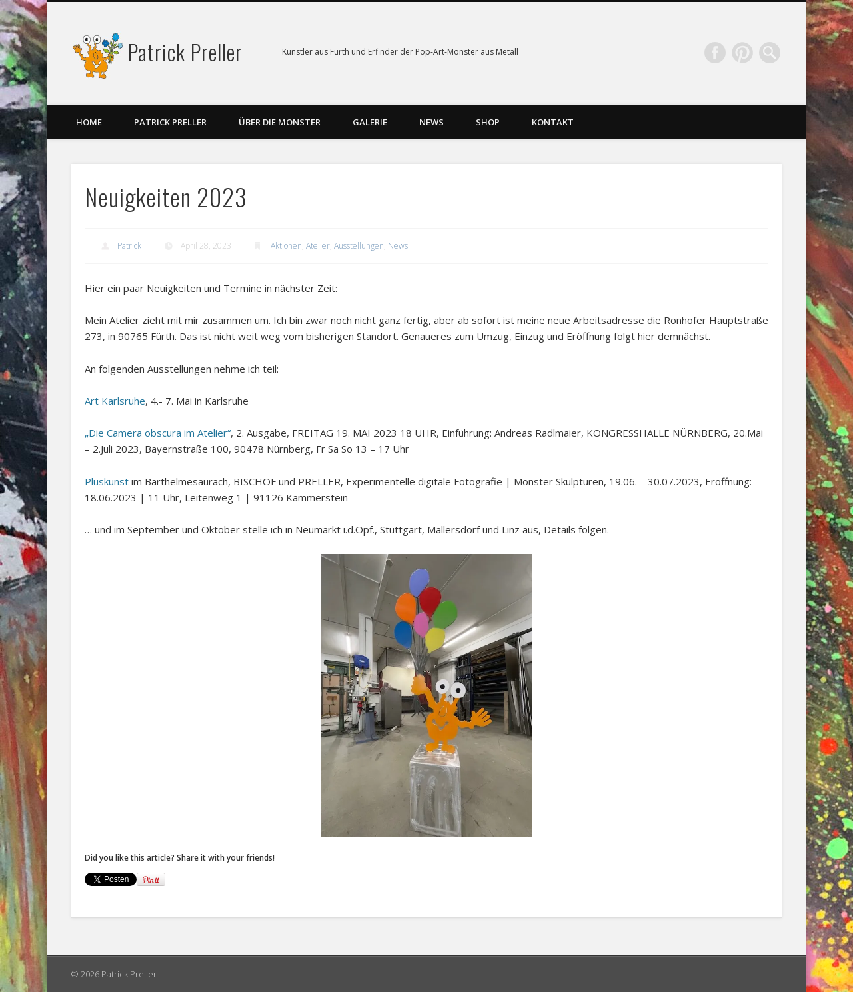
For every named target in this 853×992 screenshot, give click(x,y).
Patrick (129, 245)
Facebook (715, 52)
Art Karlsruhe (115, 400)
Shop (488, 122)
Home (89, 122)
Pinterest (742, 52)
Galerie (370, 122)
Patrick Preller (185, 51)
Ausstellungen (359, 245)
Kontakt (553, 122)
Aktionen (286, 245)
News (431, 122)
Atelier (318, 245)
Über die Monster (280, 122)
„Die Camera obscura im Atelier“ (158, 432)
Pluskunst (107, 481)
